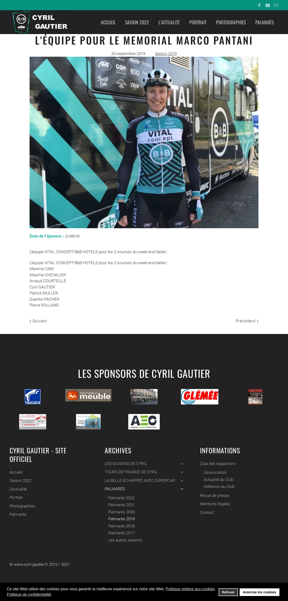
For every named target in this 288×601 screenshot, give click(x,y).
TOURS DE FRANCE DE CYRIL (143, 472)
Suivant (38, 320)
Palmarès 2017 (121, 532)
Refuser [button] (228, 592)
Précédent (247, 320)
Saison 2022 (137, 22)
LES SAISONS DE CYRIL (143, 463)
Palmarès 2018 (121, 526)
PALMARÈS (143, 488)
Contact (206, 512)
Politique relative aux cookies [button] (190, 589)
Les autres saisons (124, 540)
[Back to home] (39, 22)
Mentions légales (214, 503)
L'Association (214, 472)
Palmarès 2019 (121, 518)
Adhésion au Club (218, 486)
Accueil (108, 22)
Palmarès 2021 (121, 504)
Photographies (231, 22)
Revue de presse (214, 495)
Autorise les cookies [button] (259, 592)
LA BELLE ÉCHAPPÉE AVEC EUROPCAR (143, 480)
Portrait (197, 22)
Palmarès (264, 22)
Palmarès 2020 (121, 512)
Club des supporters (217, 463)
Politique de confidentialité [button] (29, 594)
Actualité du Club (217, 479)
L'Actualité (169, 22)
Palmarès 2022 (121, 497)
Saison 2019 (166, 53)
